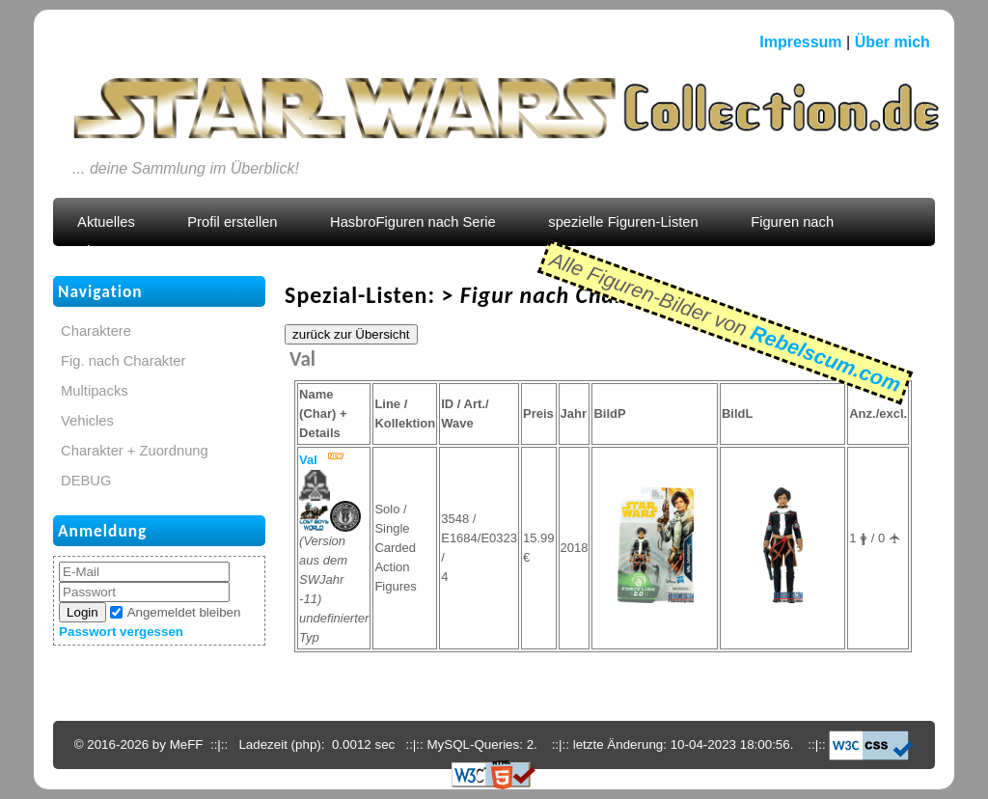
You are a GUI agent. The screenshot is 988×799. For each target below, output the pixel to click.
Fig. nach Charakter (123, 361)
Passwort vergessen (121, 631)
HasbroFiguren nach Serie (413, 222)
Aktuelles (106, 222)
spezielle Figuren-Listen (623, 222)
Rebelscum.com (826, 358)
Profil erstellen (232, 222)
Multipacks (94, 391)
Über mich (892, 42)
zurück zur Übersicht (350, 334)
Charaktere (96, 331)
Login (82, 612)
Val (308, 460)
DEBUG (86, 480)
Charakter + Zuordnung (134, 450)
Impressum (800, 42)
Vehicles (87, 420)
